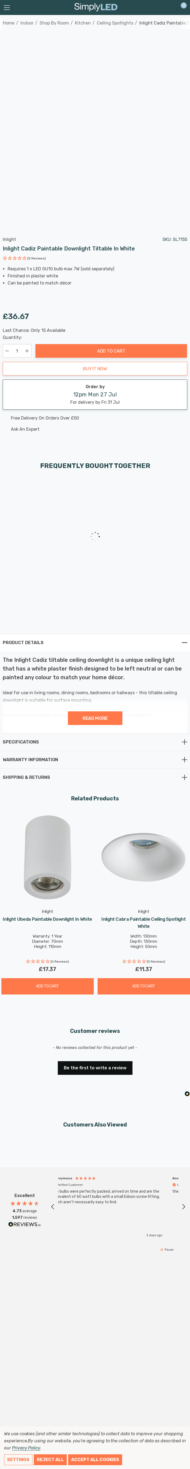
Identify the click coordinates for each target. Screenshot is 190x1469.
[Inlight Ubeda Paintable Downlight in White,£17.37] (47, 857)
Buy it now (95, 368)
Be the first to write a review (95, 1067)
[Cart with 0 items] (181, 7)
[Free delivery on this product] (90, 418)
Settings (18, 1459)
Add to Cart (111, 351)
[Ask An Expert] (90, 429)
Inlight (9, 239)
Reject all (50, 1459)
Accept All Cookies (95, 1459)
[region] (118, 1206)
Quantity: (12, 337)
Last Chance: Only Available (34, 330)
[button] (24, 259)
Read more (95, 718)
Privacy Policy (26, 1447)
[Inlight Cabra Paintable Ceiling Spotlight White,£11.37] (144, 857)
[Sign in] (170, 7)
